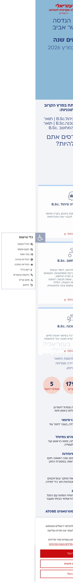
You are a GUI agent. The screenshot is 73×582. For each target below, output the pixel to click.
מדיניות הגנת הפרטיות (25, 544)
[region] (36, 550)
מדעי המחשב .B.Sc (36, 350)
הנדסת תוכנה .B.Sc (36, 416)
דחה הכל (36, 574)
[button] (5, 237)
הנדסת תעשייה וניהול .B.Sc (36, 294)
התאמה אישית (36, 564)
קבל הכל (36, 553)
